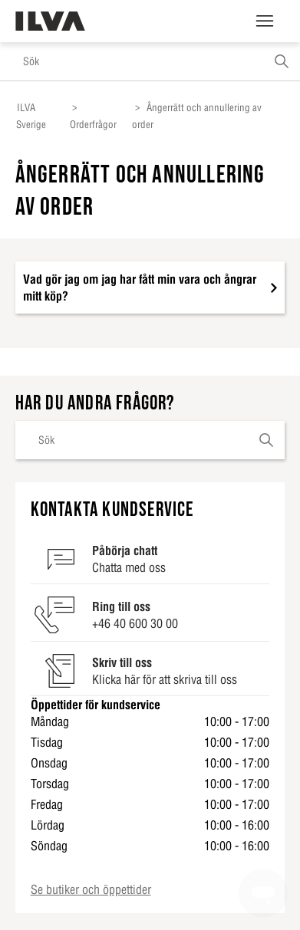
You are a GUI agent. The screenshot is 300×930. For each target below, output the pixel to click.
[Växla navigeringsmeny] (265, 21)
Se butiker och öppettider (91, 889)
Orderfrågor (93, 124)
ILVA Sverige (31, 116)
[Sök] (150, 61)
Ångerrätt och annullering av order (197, 116)
